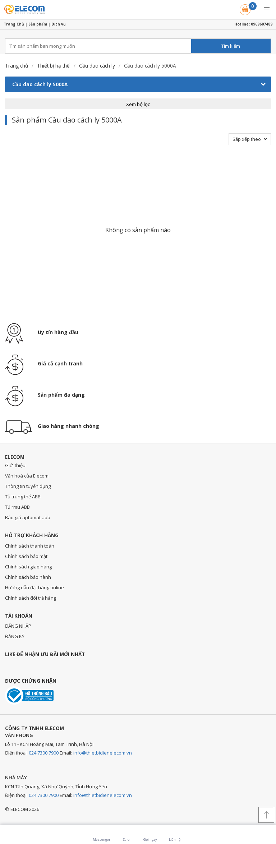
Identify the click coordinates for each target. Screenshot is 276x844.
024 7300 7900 (44, 753)
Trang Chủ (14, 24)
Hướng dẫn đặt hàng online (34, 587)
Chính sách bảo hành (28, 577)
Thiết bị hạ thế (53, 65)
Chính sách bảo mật (26, 556)
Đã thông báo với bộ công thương (29, 695)
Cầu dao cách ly (97, 65)
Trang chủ (16, 65)
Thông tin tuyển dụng (28, 486)
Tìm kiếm (230, 46)
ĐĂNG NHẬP (18, 626)
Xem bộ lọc (138, 104)
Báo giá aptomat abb (27, 517)
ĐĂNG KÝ (14, 636)
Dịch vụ (58, 24)
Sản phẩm (37, 24)
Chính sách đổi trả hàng (30, 598)
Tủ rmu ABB (17, 507)
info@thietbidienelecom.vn (102, 753)
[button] (266, 9)
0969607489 (261, 24)
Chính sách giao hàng (28, 566)
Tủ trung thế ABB (23, 496)
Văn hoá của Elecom (27, 475)
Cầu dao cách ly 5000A (139, 84)
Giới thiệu (15, 465)
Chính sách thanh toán (29, 546)
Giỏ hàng (246, 8)
